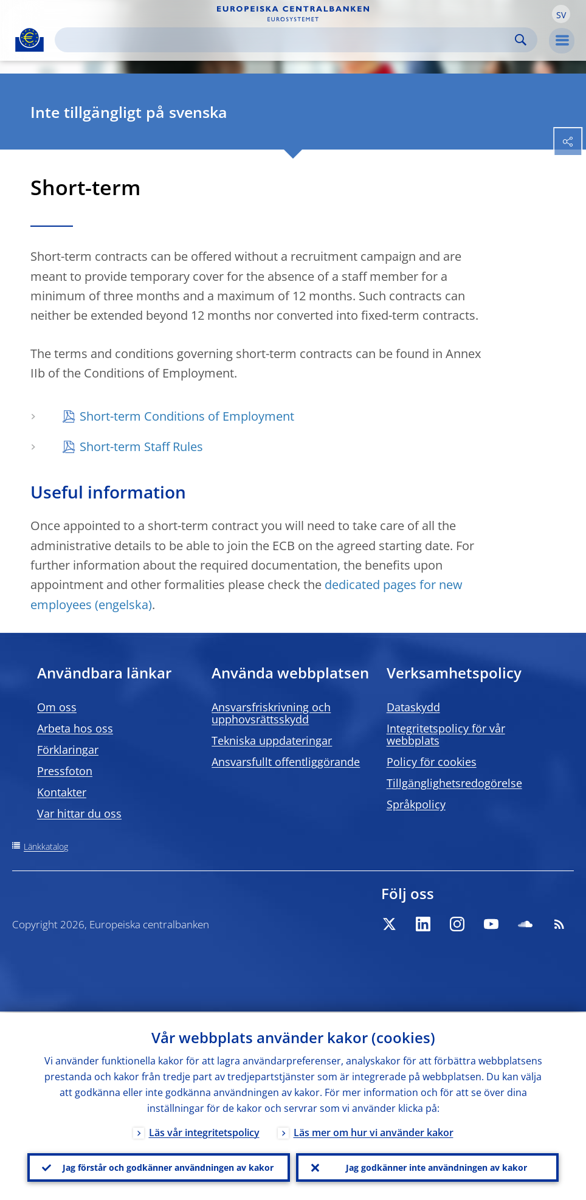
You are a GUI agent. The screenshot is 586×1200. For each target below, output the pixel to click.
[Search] (286, 39)
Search (521, 39)
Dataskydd (413, 707)
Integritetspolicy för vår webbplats (446, 734)
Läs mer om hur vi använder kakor (373, 1131)
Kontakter (61, 792)
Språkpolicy (416, 804)
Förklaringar (67, 749)
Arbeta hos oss (75, 728)
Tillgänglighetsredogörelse (454, 783)
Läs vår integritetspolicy (204, 1131)
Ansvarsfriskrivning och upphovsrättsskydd (271, 713)
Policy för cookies (432, 761)
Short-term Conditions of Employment (187, 416)
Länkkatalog (46, 846)
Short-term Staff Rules (141, 446)
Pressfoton (64, 771)
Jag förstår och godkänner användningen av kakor (168, 1167)
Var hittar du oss (79, 813)
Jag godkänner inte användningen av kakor (436, 1167)
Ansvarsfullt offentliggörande (286, 761)
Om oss (57, 707)
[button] (561, 14)
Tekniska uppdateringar (272, 740)
